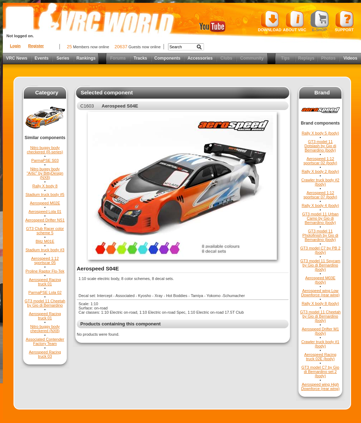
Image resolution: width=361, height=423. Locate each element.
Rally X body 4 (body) (320, 205)
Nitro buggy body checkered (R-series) (45, 149)
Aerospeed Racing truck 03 (45, 354)
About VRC (294, 21)
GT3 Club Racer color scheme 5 (45, 230)
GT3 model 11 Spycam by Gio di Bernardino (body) (320, 265)
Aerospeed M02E (45, 203)
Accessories (200, 58)
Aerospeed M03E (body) (320, 280)
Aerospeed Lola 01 (44, 211)
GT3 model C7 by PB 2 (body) (320, 250)
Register (36, 46)
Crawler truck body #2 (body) (320, 182)
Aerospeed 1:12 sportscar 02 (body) (320, 160)
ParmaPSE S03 (45, 160)
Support (344, 21)
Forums (118, 58)
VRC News (16, 58)
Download (269, 21)
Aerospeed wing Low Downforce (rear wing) (320, 293)
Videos (350, 58)
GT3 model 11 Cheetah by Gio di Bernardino (45, 303)
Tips (285, 58)
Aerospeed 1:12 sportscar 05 (45, 260)
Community (252, 58)
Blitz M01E (45, 241)
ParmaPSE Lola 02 (45, 292)
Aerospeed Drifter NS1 (45, 220)
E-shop (319, 21)
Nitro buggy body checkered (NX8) (45, 328)
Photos (328, 58)
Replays (306, 58)
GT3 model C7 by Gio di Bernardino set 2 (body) (320, 371)
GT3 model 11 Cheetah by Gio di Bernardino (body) (320, 316)
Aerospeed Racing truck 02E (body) (320, 356)
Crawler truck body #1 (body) (320, 344)
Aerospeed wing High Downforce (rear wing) (320, 386)
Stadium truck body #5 (45, 194)
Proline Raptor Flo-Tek (45, 271)
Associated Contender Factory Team (45, 341)
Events (41, 58)
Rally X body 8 (45, 186)
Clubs (226, 58)
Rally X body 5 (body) (320, 133)
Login (15, 46)
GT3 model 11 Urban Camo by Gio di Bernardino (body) (320, 218)
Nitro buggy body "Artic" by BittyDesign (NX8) (45, 173)
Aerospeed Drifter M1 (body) (320, 331)
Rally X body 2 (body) (320, 171)
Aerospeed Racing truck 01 (45, 282)
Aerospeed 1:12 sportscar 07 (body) (320, 195)
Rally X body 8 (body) (320, 303)
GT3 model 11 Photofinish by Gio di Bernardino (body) (320, 235)
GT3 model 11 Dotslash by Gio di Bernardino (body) (320, 145)
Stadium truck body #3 (45, 250)
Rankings (86, 58)
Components (167, 58)
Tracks (140, 58)
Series (62, 58)
